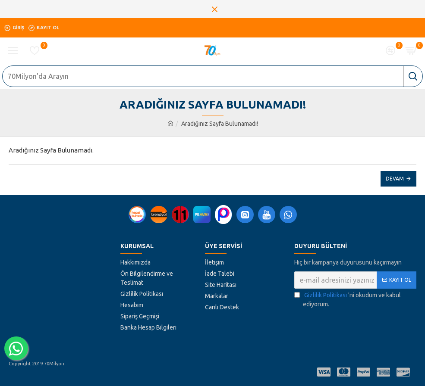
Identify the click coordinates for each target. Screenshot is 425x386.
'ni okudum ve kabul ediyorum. (347, 299)
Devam (395, 178)
